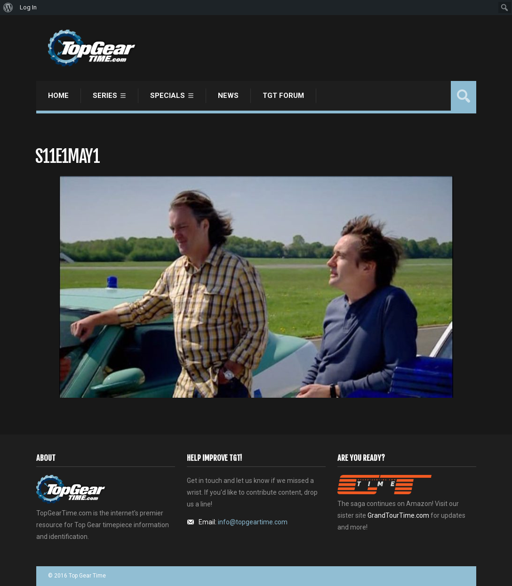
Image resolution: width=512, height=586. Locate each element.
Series (105, 95)
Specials (167, 95)
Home (58, 95)
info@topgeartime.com (253, 522)
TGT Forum (283, 95)
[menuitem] (8, 7)
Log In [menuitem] (28, 7)
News (228, 95)
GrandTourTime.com (398, 515)
